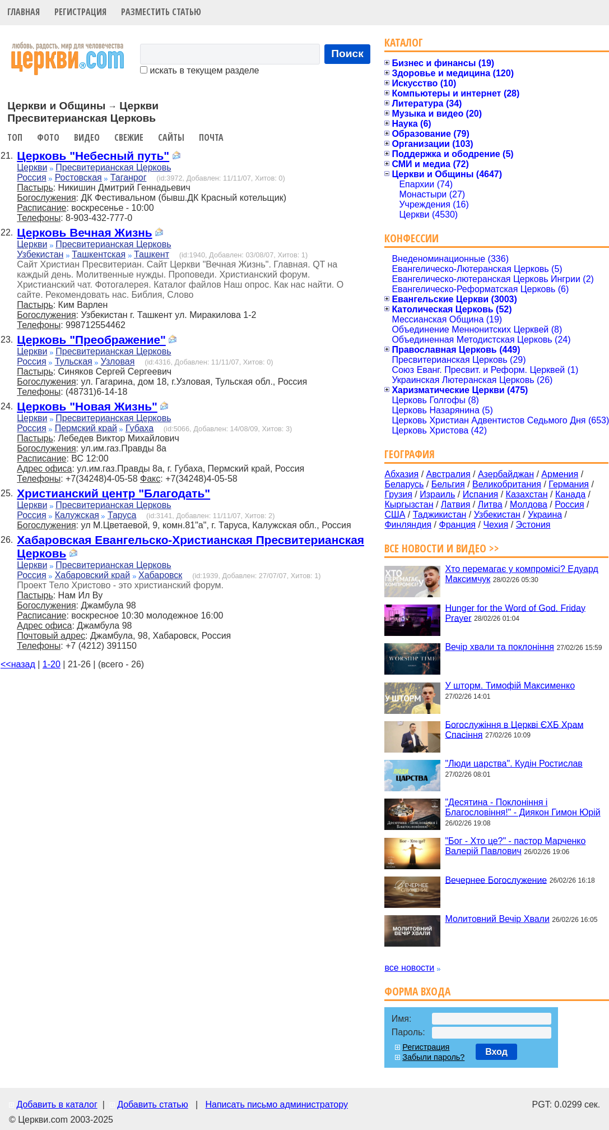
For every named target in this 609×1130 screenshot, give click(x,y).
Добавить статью (152, 1104)
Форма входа (417, 991)
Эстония (533, 524)
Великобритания (506, 484)
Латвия (455, 504)
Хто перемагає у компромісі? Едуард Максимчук (521, 574)
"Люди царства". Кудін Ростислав (513, 763)
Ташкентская (98, 254)
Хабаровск (160, 575)
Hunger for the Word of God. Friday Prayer (515, 612)
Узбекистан (40, 254)
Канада (570, 494)
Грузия (398, 494)
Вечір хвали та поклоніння (499, 647)
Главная (23, 12)
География (409, 454)
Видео (87, 137)
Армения (559, 474)
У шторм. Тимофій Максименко (510, 685)
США (394, 514)
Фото (48, 137)
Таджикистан (440, 514)
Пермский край (86, 428)
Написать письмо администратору (276, 1104)
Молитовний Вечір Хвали (497, 919)
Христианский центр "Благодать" (113, 493)
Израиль (437, 494)
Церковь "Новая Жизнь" (87, 406)
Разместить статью (161, 12)
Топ (14, 137)
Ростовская (78, 177)
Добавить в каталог (56, 1104)
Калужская (77, 515)
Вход (496, 1052)
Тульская (73, 361)
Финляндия (407, 524)
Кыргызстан (408, 504)
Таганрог (128, 177)
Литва (490, 504)
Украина (545, 514)
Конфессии (411, 238)
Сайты (171, 137)
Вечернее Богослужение (496, 879)
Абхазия (401, 474)
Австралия (448, 474)
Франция (457, 524)
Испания (481, 494)
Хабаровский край (92, 575)
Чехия (495, 524)
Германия (568, 484)
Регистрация (80, 12)
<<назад (18, 664)
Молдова (528, 504)
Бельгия (448, 484)
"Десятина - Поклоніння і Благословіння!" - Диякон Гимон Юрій (522, 807)
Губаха (139, 428)
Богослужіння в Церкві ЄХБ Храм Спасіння (514, 729)
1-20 (52, 664)
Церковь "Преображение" (91, 339)
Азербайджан (506, 474)
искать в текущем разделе (199, 70)
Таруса (122, 515)
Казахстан (527, 494)
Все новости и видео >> (441, 548)
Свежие (128, 137)
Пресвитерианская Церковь (113, 167)
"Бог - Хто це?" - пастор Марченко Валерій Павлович (515, 846)
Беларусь (404, 484)
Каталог (403, 42)
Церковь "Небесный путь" (93, 155)
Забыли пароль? (433, 1057)
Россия (31, 177)
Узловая (118, 361)
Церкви (32, 167)
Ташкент (151, 254)
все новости (409, 967)
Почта (211, 137)
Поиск (347, 53)
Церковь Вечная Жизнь (84, 232)
